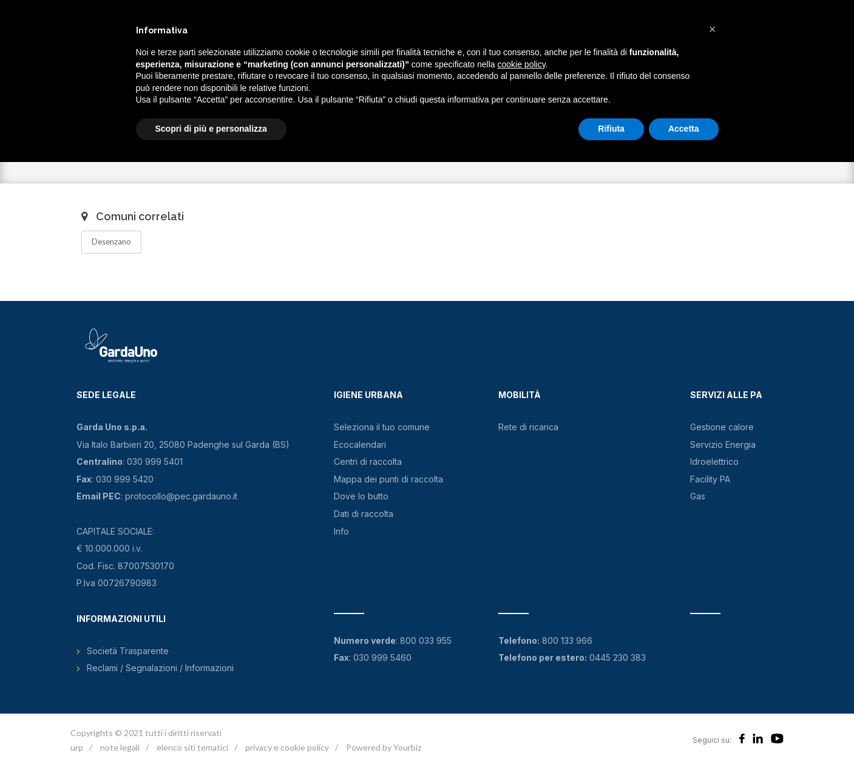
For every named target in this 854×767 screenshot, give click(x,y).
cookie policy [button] (521, 64)
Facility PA (710, 479)
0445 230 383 (617, 657)
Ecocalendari (360, 444)
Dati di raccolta (363, 514)
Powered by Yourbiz (383, 747)
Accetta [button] (683, 128)
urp (76, 747)
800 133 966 (567, 640)
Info (341, 531)
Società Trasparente (128, 651)
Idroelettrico (714, 461)
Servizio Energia (723, 444)
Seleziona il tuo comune (382, 427)
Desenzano (111, 241)
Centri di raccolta (368, 461)
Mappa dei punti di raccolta (388, 479)
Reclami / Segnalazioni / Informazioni (160, 668)
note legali (120, 747)
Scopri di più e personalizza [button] (211, 128)
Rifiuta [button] (611, 128)
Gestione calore (722, 427)
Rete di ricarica (528, 427)
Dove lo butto (361, 496)
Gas (697, 496)
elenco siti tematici (192, 747)
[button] (712, 29)
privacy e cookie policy (287, 747)
